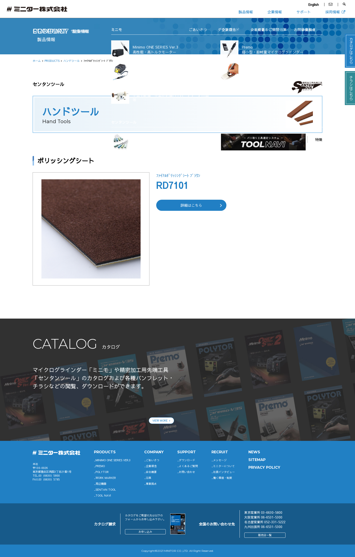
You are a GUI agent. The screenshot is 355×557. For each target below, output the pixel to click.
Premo (100, 466)
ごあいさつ (152, 460)
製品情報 (245, 11)
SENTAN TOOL (106, 489)
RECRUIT (219, 452)
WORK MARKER (106, 478)
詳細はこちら (191, 205)
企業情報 (274, 11)
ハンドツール (71, 60)
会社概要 (151, 472)
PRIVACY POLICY (264, 467)
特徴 (318, 139)
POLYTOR (102, 472)
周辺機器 (101, 483)
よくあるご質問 (188, 466)
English (313, 4)
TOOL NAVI (103, 495)
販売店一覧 (265, 535)
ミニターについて (224, 466)
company (154, 452)
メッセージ (220, 460)
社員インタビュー (224, 472)
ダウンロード (187, 460)
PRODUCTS (52, 60)
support (186, 452)
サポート (303, 11)
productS (105, 452)
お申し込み (145, 531)
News (254, 452)
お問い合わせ (187, 472)
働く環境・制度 (222, 478)
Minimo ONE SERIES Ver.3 (113, 460)
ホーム (37, 60)
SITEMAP (257, 460)
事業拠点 (151, 483)
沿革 (148, 478)
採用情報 (335, 11)
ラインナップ (288, 139)
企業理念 (151, 466)
